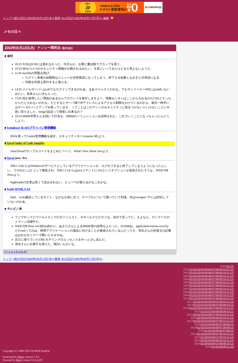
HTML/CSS (22, 189)
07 (213, 269)
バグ (29, 170)
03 (198, 269)
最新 (57, 18)
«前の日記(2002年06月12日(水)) (33, 18)
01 (191, 269)
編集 (106, 18)
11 (228, 266)
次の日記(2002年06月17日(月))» (81, 18)
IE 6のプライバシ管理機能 (38, 127)
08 (217, 269)
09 (220, 269)
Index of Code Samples (29, 143)
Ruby (19, 360)
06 (209, 269)
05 (206, 269)
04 (202, 269)
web (10, 189)
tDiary (21, 356)
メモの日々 (12, 32)
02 (195, 269)
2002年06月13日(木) (20, 48)
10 (224, 269)
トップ (7, 18)
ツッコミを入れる (15, 251)
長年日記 (67, 48)
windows (13, 127)
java (10, 143)
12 (231, 266)
